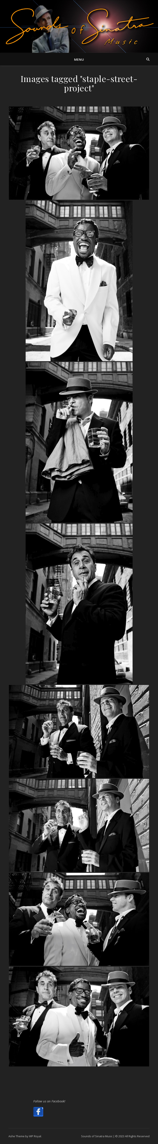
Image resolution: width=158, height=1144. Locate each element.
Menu (79, 59)
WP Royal (35, 1136)
